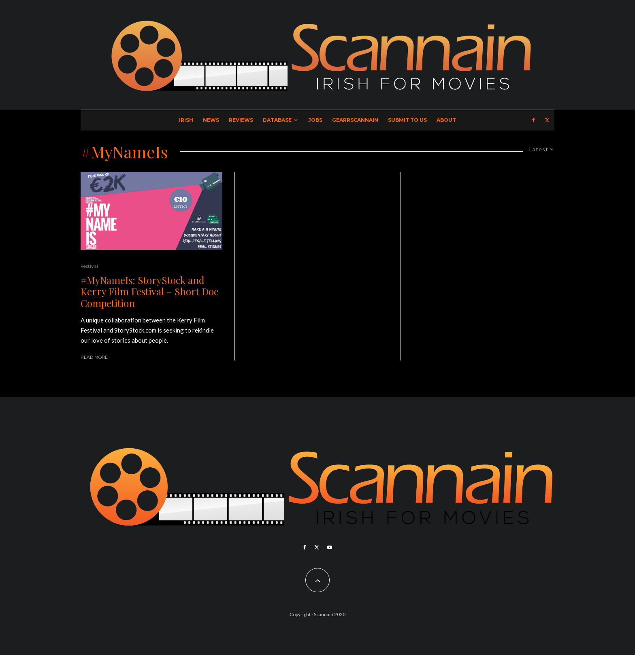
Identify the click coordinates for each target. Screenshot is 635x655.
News (211, 120)
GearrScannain (355, 120)
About (446, 120)
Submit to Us (407, 120)
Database (277, 120)
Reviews (241, 120)
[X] (547, 120)
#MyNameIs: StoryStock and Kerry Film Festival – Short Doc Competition (149, 291)
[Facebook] (533, 120)
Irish (186, 120)
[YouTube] (329, 547)
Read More (94, 357)
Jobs (315, 120)
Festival (89, 266)
